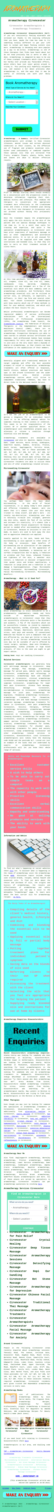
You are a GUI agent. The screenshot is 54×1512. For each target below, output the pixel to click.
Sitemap (5, 1488)
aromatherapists (22, 230)
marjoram (31, 284)
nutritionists (10, 1135)
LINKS (27, 16)
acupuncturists (38, 1131)
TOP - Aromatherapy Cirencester (18, 1451)
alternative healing (35, 1111)
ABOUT (33, 16)
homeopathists (10, 1123)
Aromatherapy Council (13, 324)
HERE (12, 875)
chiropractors (24, 1138)
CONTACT (39, 16)
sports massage (23, 1114)
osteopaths (41, 1135)
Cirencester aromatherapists (17, 664)
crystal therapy (25, 1121)
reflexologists (10, 1140)
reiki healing (40, 1123)
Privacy (48, 1488)
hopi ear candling (38, 1119)
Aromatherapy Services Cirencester (24, 1188)
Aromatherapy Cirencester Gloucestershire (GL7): (27, 33)
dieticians (21, 1126)
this (11, 871)
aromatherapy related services (28, 733)
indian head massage (25, 1133)
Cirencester (9, 440)
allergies (34, 628)
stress (7, 632)
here (40, 1184)
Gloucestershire (24, 736)
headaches (45, 628)
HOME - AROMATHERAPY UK (27, 1476)
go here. (17, 897)
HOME (22, 16)
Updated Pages (29, 1488)
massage (43, 232)
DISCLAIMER (47, 16)
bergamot (27, 286)
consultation (14, 195)
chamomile (45, 284)
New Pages (16, 1488)
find (11, 1158)
